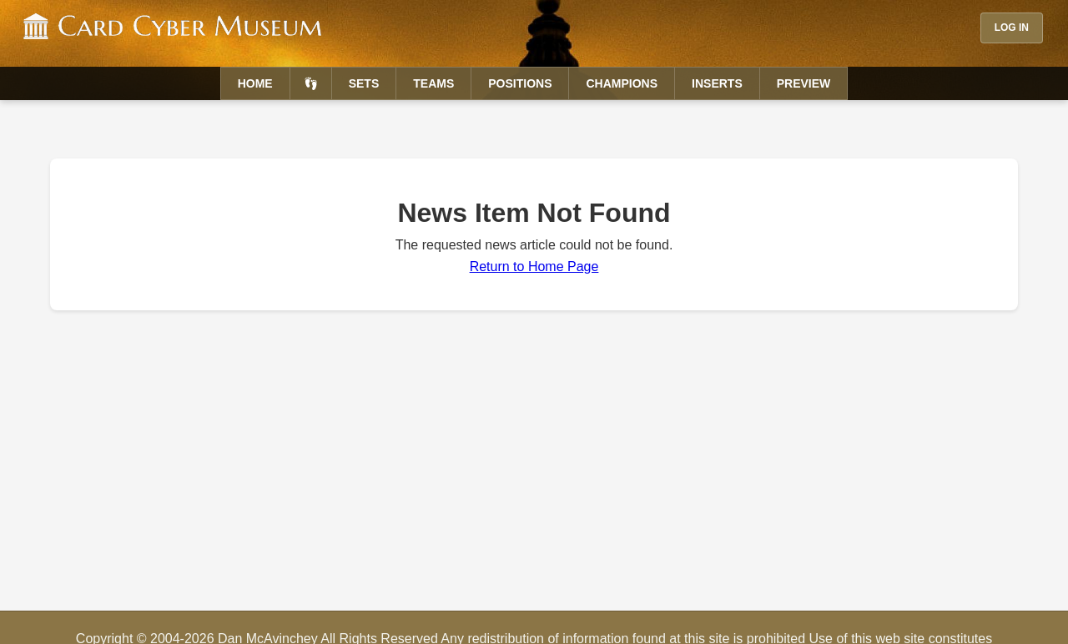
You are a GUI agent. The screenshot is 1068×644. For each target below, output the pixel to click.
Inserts (717, 83)
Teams (433, 83)
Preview (804, 83)
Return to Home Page (534, 266)
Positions (520, 83)
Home (255, 83)
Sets (364, 83)
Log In (1012, 27)
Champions (621, 83)
